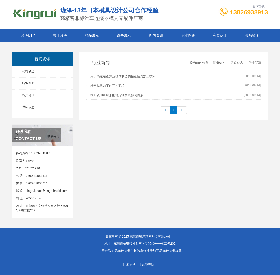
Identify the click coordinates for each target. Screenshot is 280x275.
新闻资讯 (156, 35)
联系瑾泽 (252, 35)
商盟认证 (220, 35)
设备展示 (124, 35)
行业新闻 (46, 83)
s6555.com (33, 198)
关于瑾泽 (60, 35)
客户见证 (46, 95)
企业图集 (188, 35)
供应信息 (46, 107)
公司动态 (46, 71)
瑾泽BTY (28, 35)
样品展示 (92, 35)
